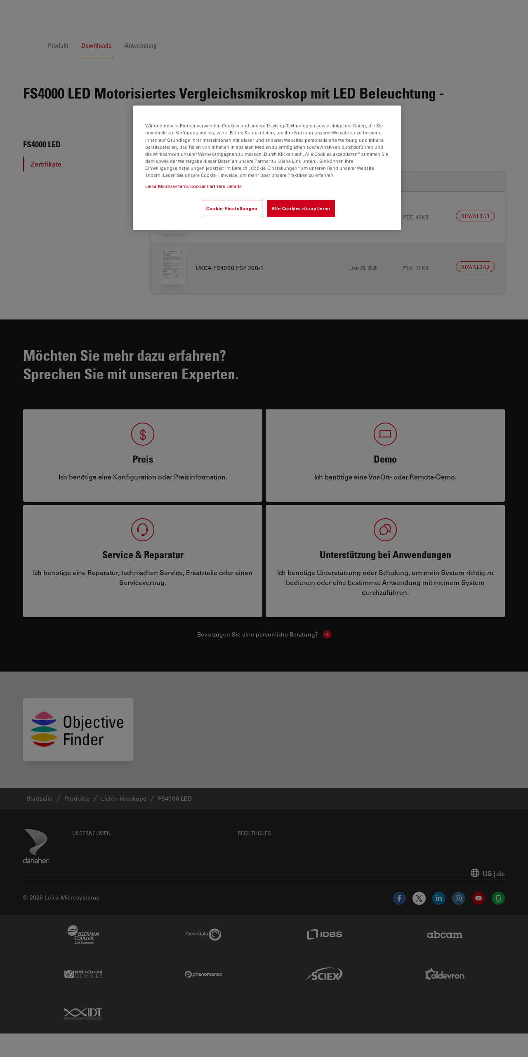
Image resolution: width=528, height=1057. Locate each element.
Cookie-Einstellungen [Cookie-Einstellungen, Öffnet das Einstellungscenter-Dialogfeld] (231, 208)
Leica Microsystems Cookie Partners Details (193, 186)
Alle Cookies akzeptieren (300, 208)
